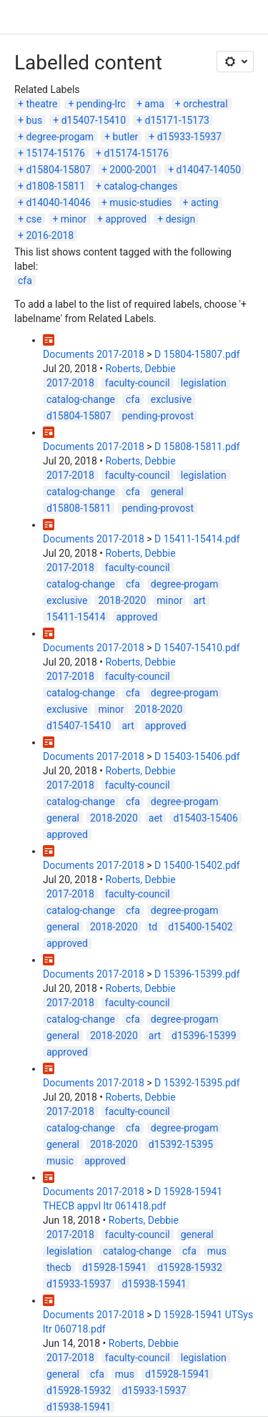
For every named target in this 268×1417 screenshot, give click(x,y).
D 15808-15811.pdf (197, 446)
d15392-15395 (181, 1144)
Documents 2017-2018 (93, 354)
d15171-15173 (177, 120)
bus (34, 120)
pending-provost (157, 416)
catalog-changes (140, 186)
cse (33, 219)
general (167, 491)
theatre (41, 103)
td (153, 927)
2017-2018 (70, 383)
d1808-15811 (55, 186)
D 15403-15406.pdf (197, 756)
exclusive (171, 399)
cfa (25, 280)
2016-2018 (50, 235)
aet (156, 818)
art (199, 600)
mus (217, 1251)
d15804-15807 (58, 169)
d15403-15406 (205, 818)
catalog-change (80, 399)
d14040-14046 (58, 202)
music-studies (140, 202)
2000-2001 (133, 169)
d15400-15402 (200, 927)
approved (126, 219)
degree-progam (60, 136)
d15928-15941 (114, 1267)
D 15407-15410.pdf (197, 647)
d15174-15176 (136, 153)
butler (126, 136)
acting (205, 202)
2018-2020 (122, 600)
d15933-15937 (189, 136)
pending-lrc (101, 103)
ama (154, 103)
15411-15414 (76, 617)
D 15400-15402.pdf (197, 865)
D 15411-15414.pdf (197, 539)
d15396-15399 (204, 1035)
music (60, 1161)
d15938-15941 (153, 1284)
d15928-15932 (189, 1267)
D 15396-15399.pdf (197, 974)
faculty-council (137, 383)
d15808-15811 (78, 508)
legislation (204, 383)
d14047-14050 (209, 169)
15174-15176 (55, 153)
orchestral (205, 103)
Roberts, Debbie (140, 368)
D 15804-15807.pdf (197, 354)
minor (73, 219)
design (181, 219)
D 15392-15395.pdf (197, 1083)
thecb (58, 1267)
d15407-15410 (93, 120)
